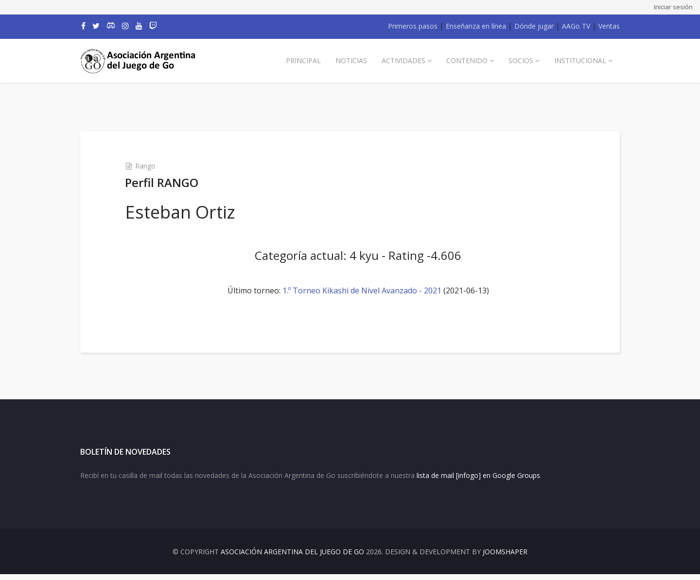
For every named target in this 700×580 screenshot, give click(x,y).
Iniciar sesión (673, 6)
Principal (303, 60)
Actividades (403, 60)
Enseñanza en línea (476, 26)
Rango (150, 166)
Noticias (351, 60)
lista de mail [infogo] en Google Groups (478, 481)
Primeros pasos (413, 26)
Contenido (467, 60)
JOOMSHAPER (505, 557)
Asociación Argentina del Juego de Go (292, 557)
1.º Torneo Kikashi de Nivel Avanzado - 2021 (361, 290)
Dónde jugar (534, 26)
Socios (520, 60)
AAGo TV (576, 26)
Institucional (580, 60)
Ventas (609, 26)
